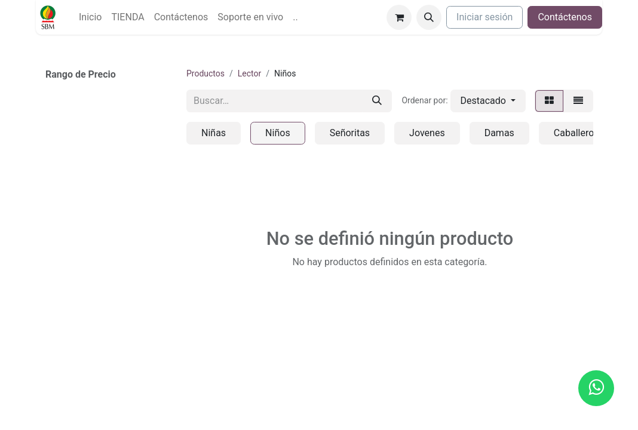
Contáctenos (565, 17)
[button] (428, 17)
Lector (249, 73)
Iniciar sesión (484, 17)
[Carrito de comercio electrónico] (399, 17)
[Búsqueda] (377, 101)
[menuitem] (90, 17)
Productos (205, 73)
